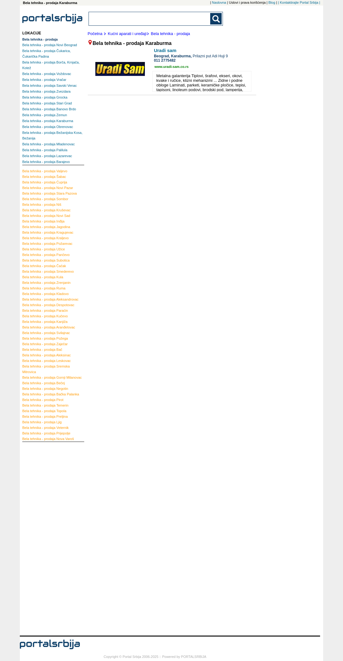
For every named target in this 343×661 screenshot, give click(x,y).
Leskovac (46, 361)
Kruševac (46, 210)
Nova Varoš (48, 439)
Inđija (43, 221)
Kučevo (45, 316)
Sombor (45, 199)
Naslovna (219, 2)
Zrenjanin (46, 282)
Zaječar (45, 344)
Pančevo (46, 255)
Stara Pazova (49, 193)
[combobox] (149, 18)
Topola (44, 411)
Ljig (42, 422)
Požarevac (47, 243)
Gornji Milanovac (52, 377)
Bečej (43, 383)
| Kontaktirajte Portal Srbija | (299, 2)
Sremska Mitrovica (46, 369)
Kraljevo (45, 238)
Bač (42, 349)
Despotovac (48, 305)
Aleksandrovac (50, 299)
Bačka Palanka (50, 394)
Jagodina (46, 227)
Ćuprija (44, 182)
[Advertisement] (47, 538)
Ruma (43, 288)
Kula (42, 277)
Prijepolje (46, 433)
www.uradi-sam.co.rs (171, 66)
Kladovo (45, 294)
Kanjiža (44, 322)
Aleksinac (46, 355)
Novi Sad (46, 216)
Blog (271, 2)
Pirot (42, 400)
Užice (43, 249)
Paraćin (45, 310)
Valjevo (44, 171)
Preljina (45, 416)
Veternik (45, 428)
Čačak (44, 266)
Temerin (45, 405)
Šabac (44, 176)
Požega (45, 338)
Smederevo (48, 271)
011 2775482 (165, 60)
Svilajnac (46, 333)
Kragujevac (47, 232)
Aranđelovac (48, 327)
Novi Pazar (47, 188)
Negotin (45, 388)
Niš (41, 204)
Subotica (46, 260)
